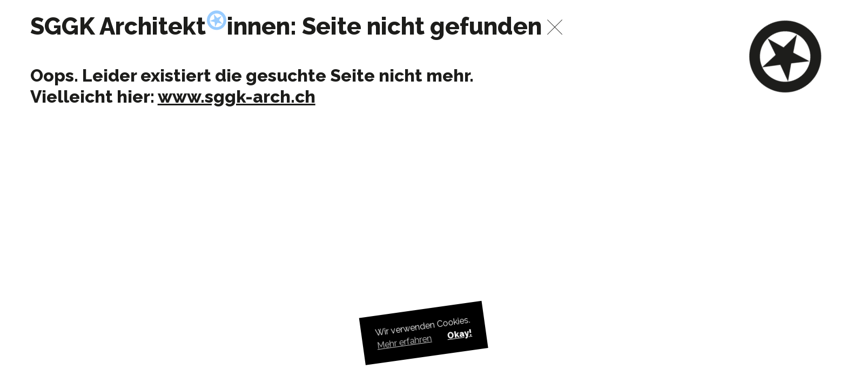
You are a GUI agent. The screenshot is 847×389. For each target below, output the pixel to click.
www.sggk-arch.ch (236, 96)
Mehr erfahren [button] (405, 342)
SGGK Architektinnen (160, 26)
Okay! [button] (459, 334)
